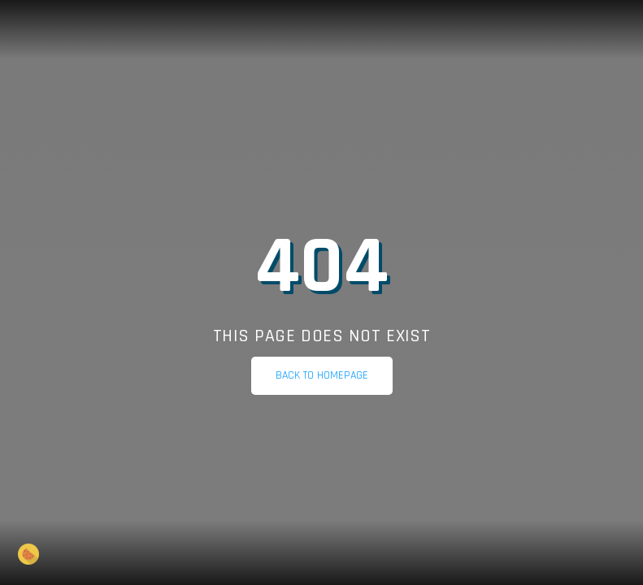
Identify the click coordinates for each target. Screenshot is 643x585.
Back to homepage (322, 375)
